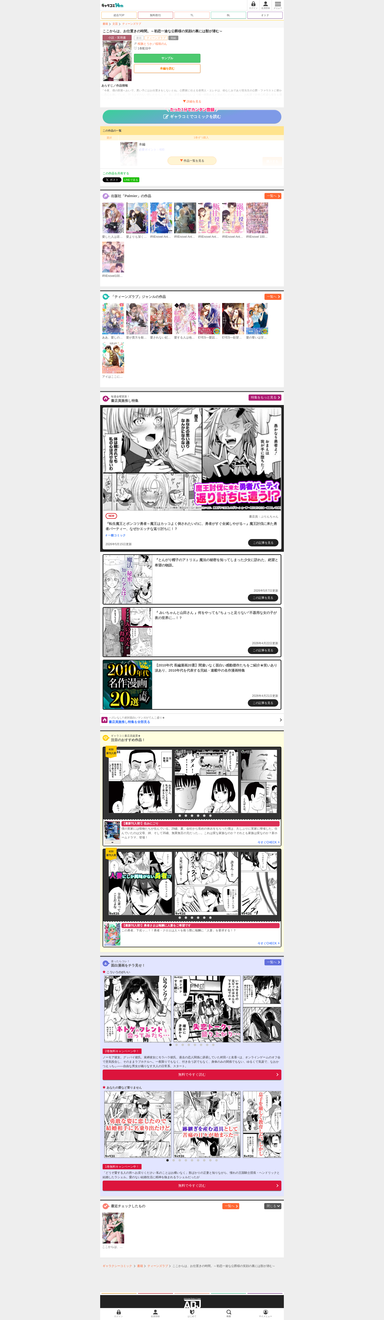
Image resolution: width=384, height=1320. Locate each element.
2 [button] (180, 815)
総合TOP (119, 15)
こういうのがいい (118, 972)
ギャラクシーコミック (117, 1266)
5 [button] (198, 815)
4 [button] (192, 815)
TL (192, 15)
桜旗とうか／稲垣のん (152, 43)
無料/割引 (155, 15)
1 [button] (173, 815)
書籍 (105, 23)
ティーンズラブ (131, 23)
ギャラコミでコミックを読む (192, 114)
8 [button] (213, 1045)
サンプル (167, 58)
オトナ (265, 15)
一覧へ (271, 196)
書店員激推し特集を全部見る (195, 720)
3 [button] (186, 815)
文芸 (115, 23)
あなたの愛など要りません (124, 1087)
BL (228, 15)
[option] (139, 781)
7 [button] (210, 815)
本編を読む (167, 68)
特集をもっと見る (263, 397)
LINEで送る (131, 179)
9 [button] (216, 1160)
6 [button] (204, 815)
